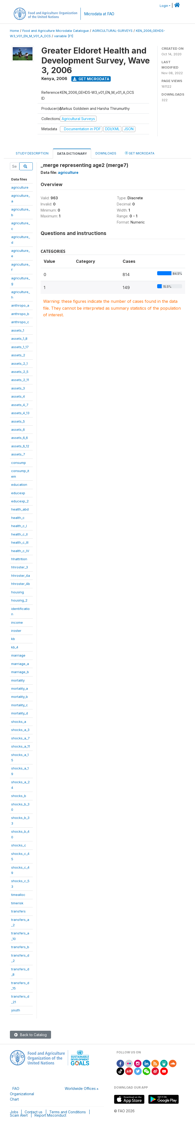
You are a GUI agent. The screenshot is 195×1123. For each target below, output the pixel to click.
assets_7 (18, 454)
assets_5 (18, 421)
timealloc (18, 895)
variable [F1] (63, 36)
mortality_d (19, 713)
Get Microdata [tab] (139, 153)
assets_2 (18, 355)
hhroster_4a (20, 575)
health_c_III (19, 542)
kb (13, 639)
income (17, 622)
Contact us (33, 1112)
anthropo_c (20, 322)
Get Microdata (91, 79)
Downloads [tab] (105, 153)
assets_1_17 (20, 347)
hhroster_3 (19, 567)
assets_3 (18, 388)
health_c (18, 518)
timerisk (17, 903)
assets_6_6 (19, 438)
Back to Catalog (30, 1035)
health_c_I (19, 526)
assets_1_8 (19, 338)
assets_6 (18, 429)
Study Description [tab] (32, 153)
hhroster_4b (20, 584)
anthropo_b (20, 314)
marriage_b (20, 672)
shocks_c (18, 845)
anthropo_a (20, 305)
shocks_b (18, 796)
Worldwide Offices (80, 1088)
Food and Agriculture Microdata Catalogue (55, 31)
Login (164, 6)
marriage (18, 655)
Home (14, 31)
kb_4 (14, 647)
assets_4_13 (20, 413)
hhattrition (19, 559)
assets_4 (18, 396)
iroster (16, 631)
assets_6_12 (20, 446)
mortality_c (19, 705)
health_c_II (19, 534)
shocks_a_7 (20, 738)
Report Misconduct (50, 1115)
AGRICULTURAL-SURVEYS (112, 31)
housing (17, 592)
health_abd (20, 509)
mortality (18, 680)
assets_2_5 (19, 372)
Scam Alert (19, 1115)
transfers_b (20, 947)
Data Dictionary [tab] (72, 153)
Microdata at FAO (99, 13)
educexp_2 (20, 501)
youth (15, 1010)
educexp (18, 493)
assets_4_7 (19, 405)
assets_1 (17, 330)
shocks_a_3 (20, 730)
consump (18, 463)
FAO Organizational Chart (22, 1093)
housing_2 (19, 600)
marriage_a (20, 664)
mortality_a (19, 688)
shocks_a (18, 722)
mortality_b (19, 697)
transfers (18, 911)
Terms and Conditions (67, 1112)
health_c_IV (20, 551)
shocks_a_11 (20, 746)
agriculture (19, 187)
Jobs (14, 1112)
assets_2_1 (19, 363)
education (19, 484)
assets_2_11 (20, 380)
